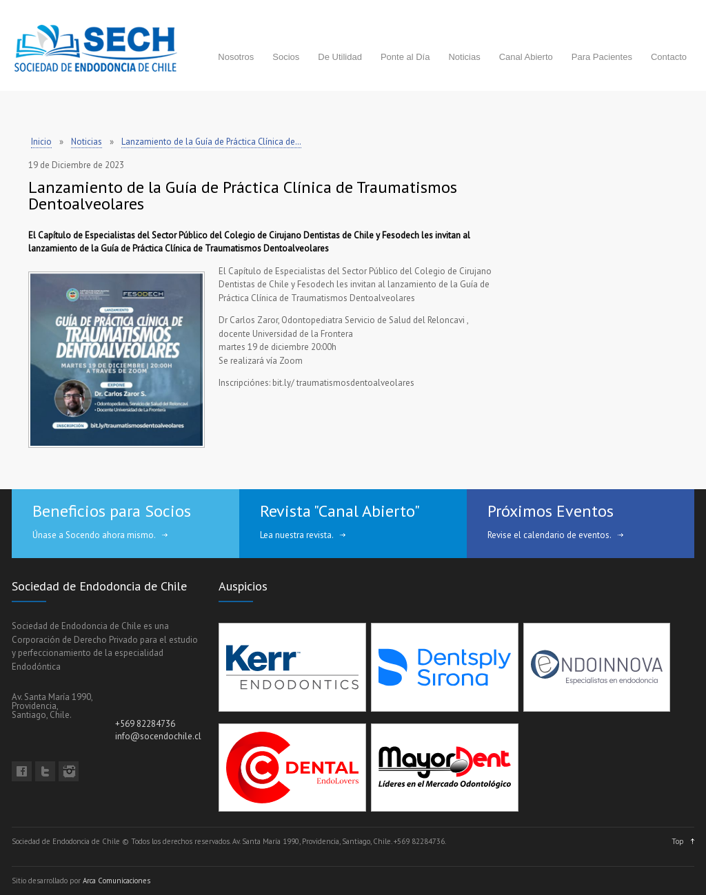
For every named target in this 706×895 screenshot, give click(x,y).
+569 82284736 (145, 724)
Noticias (464, 57)
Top (678, 841)
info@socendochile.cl (158, 736)
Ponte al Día (405, 57)
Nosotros (236, 57)
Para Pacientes (602, 57)
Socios (285, 57)
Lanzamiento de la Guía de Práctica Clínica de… (211, 141)
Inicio (41, 141)
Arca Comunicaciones (116, 880)
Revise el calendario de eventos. (549, 535)
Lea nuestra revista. (297, 535)
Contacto (669, 57)
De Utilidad (340, 57)
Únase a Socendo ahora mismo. (94, 535)
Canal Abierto (526, 57)
